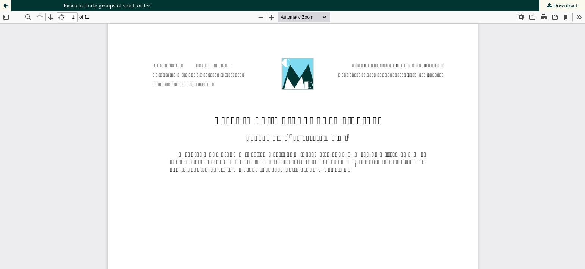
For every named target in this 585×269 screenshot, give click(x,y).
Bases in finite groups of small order (106, 5)
